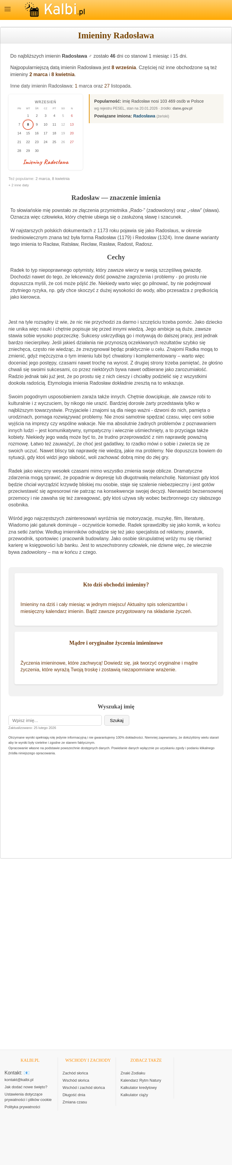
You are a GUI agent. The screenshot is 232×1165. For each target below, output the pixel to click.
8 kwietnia (62, 74)
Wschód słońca (76, 1080)
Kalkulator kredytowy (139, 1087)
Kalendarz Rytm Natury (141, 1080)
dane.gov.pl (182, 108)
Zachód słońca (75, 1073)
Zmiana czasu (75, 1102)
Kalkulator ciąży (134, 1095)
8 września (123, 67)
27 (107, 85)
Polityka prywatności (22, 1107)
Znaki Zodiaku (133, 1073)
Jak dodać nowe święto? (26, 1087)
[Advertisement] (116, 809)
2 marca (38, 74)
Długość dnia (74, 1095)
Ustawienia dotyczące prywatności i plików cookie (28, 1097)
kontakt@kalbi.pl (19, 1079)
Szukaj (117, 720)
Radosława (144, 116)
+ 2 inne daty (18, 185)
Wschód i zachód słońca (84, 1087)
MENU (7, 9)
